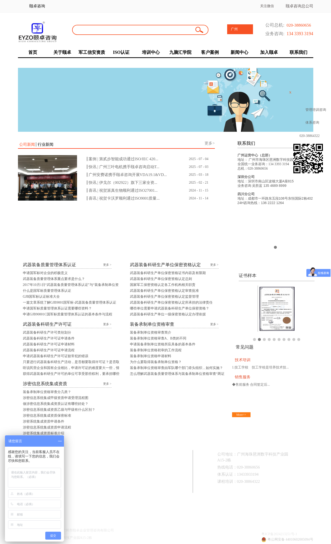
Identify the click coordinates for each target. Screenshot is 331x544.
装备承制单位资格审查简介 (150, 332)
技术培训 (243, 360)
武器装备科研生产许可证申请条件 (49, 338)
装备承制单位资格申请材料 (150, 356)
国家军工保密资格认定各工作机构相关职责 (162, 285)
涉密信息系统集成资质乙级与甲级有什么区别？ (59, 410)
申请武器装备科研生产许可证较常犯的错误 (55, 356)
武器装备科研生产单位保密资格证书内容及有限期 (168, 273)
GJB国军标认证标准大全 (41, 296)
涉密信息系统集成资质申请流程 (47, 427)
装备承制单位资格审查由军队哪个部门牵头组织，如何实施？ (176, 368)
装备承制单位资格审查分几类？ (47, 392)
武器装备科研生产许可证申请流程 (49, 350)
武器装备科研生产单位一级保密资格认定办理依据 (168, 314)
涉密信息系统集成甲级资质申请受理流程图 (55, 398)
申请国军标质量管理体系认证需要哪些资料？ (57, 308)
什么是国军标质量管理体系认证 (47, 291)
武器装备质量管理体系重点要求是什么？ (54, 279)
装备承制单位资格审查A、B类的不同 (158, 338)
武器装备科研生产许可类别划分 (47, 332)
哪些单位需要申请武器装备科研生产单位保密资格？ (169, 308)
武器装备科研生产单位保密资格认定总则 (161, 279)
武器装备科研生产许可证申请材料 (49, 344)
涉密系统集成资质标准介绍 (43, 433)
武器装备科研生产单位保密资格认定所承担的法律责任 (171, 302)
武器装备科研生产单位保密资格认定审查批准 (164, 291)
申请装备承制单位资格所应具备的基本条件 (162, 344)
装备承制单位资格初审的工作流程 (156, 350)
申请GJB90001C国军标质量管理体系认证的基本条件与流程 (67, 314)
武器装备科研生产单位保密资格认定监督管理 (164, 296)
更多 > (107, 264)
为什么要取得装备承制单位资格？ (156, 362)
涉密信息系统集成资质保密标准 (47, 415)
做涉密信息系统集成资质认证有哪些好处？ (55, 404)
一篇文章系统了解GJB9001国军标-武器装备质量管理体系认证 (69, 302)
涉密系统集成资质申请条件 (43, 421)
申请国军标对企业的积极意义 (45, 273)
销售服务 (243, 377)
